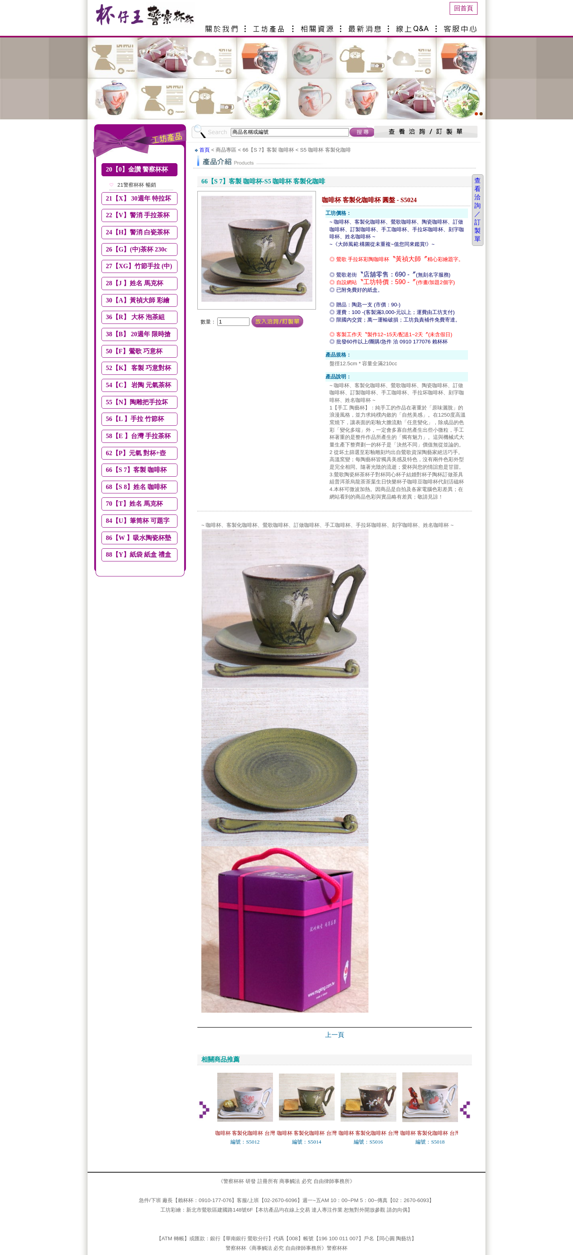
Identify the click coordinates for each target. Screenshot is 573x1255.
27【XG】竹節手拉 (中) (139, 266)
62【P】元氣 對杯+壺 (136, 453)
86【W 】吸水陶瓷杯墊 (138, 537)
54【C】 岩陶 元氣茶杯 (138, 385)
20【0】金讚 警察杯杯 (137, 169)
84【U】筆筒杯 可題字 (138, 520)
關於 (223, 26)
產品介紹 (270, 26)
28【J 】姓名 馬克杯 (134, 283)
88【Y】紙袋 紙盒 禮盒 (138, 554)
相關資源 (318, 26)
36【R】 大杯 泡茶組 (135, 317)
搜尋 (362, 132)
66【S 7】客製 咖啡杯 (136, 469)
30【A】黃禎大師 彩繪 (138, 300)
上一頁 (334, 1034)
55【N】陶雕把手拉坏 (137, 402)
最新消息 (366, 26)
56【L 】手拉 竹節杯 (135, 418)
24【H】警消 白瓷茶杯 (138, 232)
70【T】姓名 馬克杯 (134, 503)
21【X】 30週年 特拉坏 (138, 198)
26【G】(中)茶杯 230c (136, 249)
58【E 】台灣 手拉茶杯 (138, 436)
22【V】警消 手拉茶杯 (138, 215)
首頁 (204, 150)
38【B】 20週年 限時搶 (138, 334)
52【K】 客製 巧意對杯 (138, 367)
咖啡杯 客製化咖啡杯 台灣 (245, 1133)
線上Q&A (414, 26)
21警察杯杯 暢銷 (136, 185)
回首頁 (463, 8)
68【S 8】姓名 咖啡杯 (136, 486)
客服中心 (461, 26)
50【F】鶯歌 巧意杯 (134, 351)
